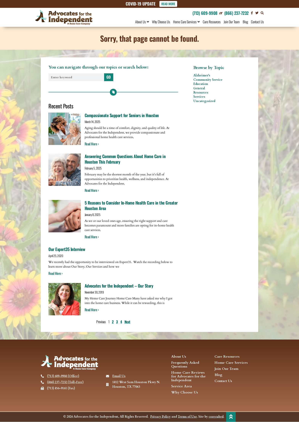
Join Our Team (232, 21)
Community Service (208, 80)
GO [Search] (108, 77)
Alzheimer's (201, 76)
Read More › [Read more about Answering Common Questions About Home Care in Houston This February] (92, 190)
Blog (245, 21)
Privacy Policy (160, 417)
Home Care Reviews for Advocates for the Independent (188, 376)
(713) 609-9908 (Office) (63, 376)
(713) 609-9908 (204, 13)
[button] (262, 13)
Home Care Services (186, 22)
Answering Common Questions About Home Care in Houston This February (125, 159)
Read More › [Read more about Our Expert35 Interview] (55, 273)
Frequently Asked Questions (185, 364)
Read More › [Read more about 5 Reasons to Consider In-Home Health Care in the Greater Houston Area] (92, 236)
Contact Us (257, 21)
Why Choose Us (161, 21)
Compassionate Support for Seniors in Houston (122, 115)
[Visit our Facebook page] (251, 12)
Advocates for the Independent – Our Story (119, 286)
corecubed (216, 417)
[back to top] (231, 417)
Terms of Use (187, 417)
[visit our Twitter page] (256, 12)
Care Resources (212, 21)
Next (127, 321)
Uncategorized (204, 101)
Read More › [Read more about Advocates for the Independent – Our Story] (92, 309)
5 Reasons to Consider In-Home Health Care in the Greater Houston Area (131, 205)
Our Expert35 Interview (66, 249)
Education (200, 84)
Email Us (118, 376)
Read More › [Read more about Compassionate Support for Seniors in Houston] (92, 143)
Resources (200, 92)
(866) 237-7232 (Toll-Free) (65, 382)
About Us (142, 22)
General (199, 88)
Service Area (181, 386)
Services (199, 97)
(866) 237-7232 (236, 13)
